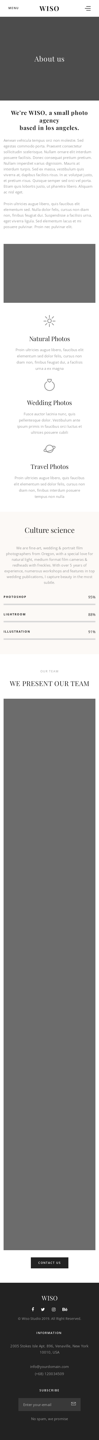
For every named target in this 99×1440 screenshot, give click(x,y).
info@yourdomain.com (49, 1366)
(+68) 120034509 (49, 1373)
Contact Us (49, 1263)
